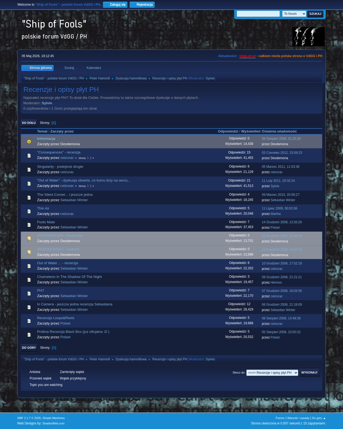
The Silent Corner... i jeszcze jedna (65, 195)
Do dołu (29, 122)
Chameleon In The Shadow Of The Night (69, 277)
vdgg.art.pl (247, 56)
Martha (275, 214)
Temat (42, 131)
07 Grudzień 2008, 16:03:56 (282, 291)
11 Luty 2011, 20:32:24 (278, 181)
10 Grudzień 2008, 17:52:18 (282, 263)
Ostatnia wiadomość (282, 131)
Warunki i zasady (298, 418)
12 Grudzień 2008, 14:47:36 (282, 250)
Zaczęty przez (62, 131)
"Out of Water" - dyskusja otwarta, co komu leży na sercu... (84, 180)
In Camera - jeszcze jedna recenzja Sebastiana (74, 304)
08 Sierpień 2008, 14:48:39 (281, 318)
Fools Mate (46, 222)
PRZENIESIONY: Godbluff (58, 249)
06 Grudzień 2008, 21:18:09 (282, 304)
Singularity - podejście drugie (60, 167)
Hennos (276, 282)
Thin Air (43, 208)
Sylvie (210, 78)
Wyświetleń (251, 131)
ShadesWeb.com (53, 423)
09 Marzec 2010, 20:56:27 (280, 195)
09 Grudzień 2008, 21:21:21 (282, 277)
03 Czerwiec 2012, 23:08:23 (282, 153)
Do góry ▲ (319, 418)
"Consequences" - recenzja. (59, 152)
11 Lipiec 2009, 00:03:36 (279, 208)
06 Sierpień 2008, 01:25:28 (281, 139)
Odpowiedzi (228, 131)
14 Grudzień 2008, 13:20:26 (282, 222)
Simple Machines (54, 418)
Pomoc (280, 418)
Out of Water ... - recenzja (57, 263)
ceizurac (67, 158)
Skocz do (238, 372)
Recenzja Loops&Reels (56, 318)
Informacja (46, 139)
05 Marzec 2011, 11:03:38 (280, 167)
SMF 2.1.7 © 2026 (29, 418)
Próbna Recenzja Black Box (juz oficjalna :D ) (73, 332)
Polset (275, 227)
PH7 (40, 290)
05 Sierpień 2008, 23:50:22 (281, 332)
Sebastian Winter (74, 200)
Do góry (29, 347)
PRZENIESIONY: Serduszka (60, 235)
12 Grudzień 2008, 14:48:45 (282, 236)
